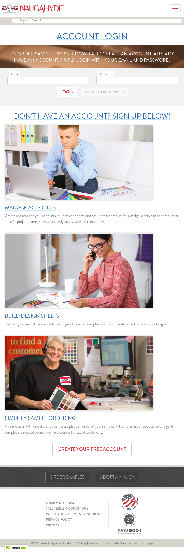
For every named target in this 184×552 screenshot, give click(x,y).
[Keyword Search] (97, 21)
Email (15, 74)
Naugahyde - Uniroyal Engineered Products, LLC (33, 8)
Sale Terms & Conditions (67, 508)
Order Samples (67, 477)
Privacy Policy (59, 519)
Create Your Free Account (92, 449)
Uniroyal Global (61, 503)
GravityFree (126, 543)
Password (106, 74)
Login (67, 92)
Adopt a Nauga (117, 477)
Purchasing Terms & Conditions (74, 514)
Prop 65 (52, 525)
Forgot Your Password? (104, 92)
